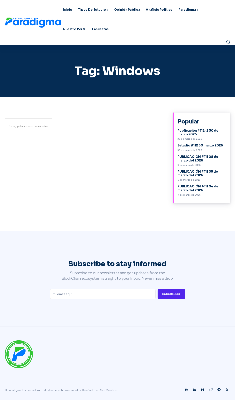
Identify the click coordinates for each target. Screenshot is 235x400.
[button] (228, 42)
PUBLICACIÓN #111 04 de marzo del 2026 (197, 188)
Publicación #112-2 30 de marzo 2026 (197, 132)
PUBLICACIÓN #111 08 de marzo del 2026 (197, 158)
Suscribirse (171, 294)
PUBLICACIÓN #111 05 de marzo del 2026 (197, 173)
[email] (102, 294)
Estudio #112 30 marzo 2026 (200, 145)
